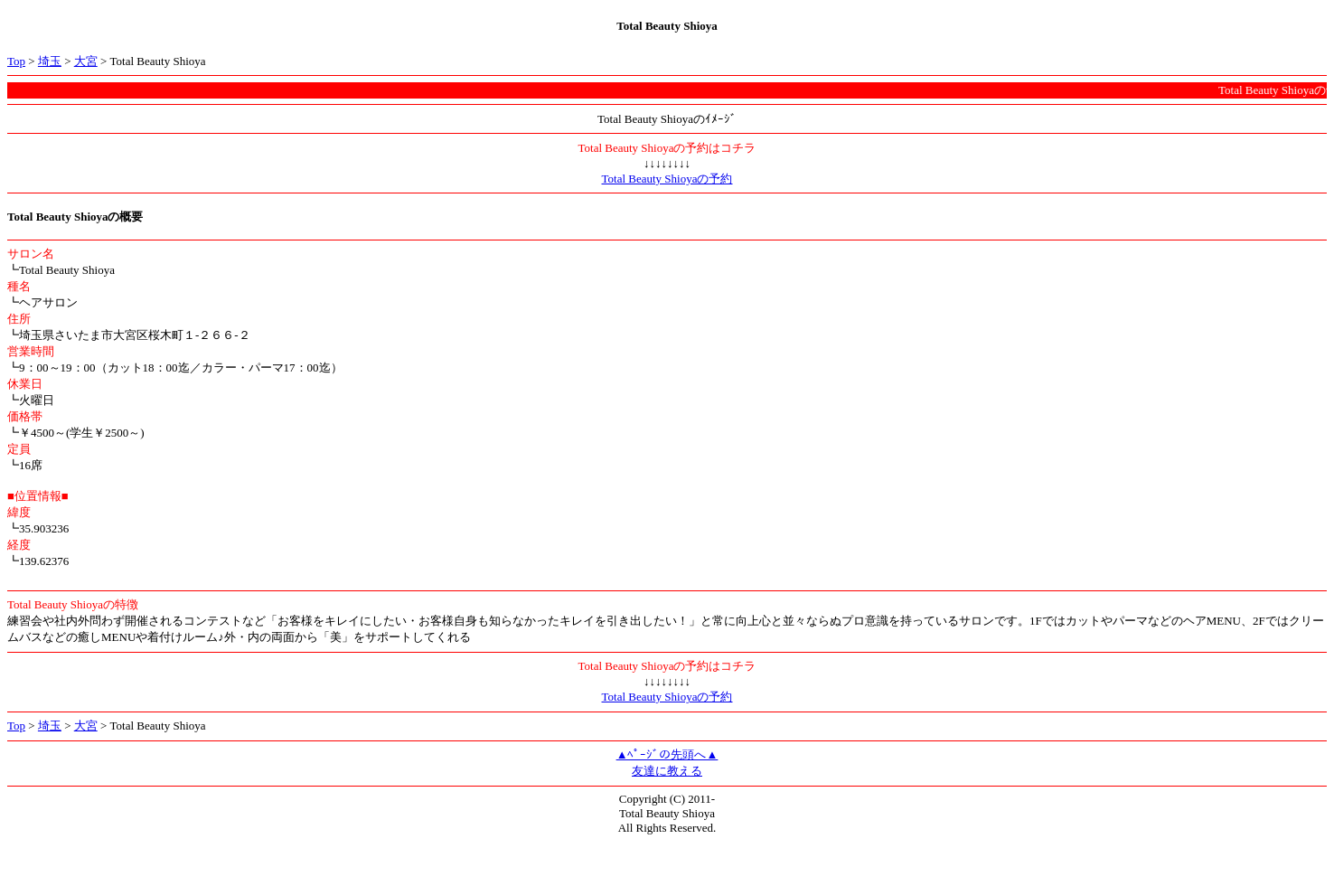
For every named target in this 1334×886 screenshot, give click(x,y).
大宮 (86, 61)
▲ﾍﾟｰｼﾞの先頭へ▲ (667, 754)
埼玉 (49, 61)
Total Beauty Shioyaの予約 (667, 178)
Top (16, 61)
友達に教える (667, 771)
